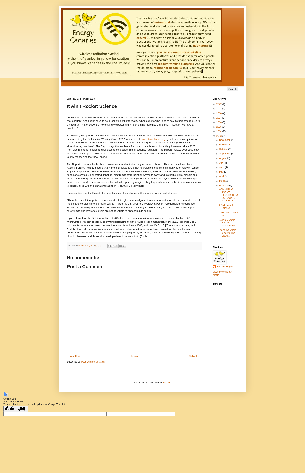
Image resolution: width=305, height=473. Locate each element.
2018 (219, 113)
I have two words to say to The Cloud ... (227, 233)
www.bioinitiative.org (153, 139)
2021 (219, 108)
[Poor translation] (22, 409)
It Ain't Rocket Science (226, 206)
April (221, 176)
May (221, 172)
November (225, 144)
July (221, 162)
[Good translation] (9, 409)
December (225, 140)
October (223, 149)
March (222, 181)
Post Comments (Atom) (93, 361)
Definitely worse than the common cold (227, 223)
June (222, 167)
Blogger (166, 382)
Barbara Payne (225, 266)
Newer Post (74, 356)
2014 (219, 131)
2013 (219, 136)
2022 (219, 104)
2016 (219, 122)
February (224, 185)
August (223, 158)
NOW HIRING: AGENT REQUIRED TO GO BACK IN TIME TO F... (228, 195)
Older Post (194, 356)
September (225, 153)
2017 (219, 117)
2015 (219, 127)
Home (134, 356)
